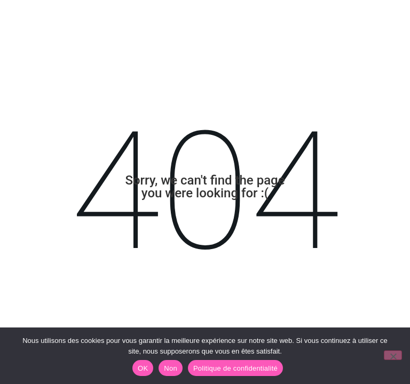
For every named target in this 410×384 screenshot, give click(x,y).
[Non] (393, 355)
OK (143, 368)
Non (170, 368)
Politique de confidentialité (235, 368)
